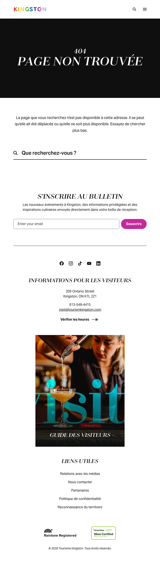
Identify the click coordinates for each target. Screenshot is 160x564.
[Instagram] (70, 263)
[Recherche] (134, 9)
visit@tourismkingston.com (80, 309)
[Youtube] (89, 263)
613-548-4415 (80, 304)
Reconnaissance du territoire (84, 507)
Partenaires (84, 490)
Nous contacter (84, 482)
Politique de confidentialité (84, 499)
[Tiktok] (80, 263)
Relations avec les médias (84, 474)
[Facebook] (61, 263)
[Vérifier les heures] (80, 319)
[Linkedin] (98, 263)
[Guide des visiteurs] (80, 391)
